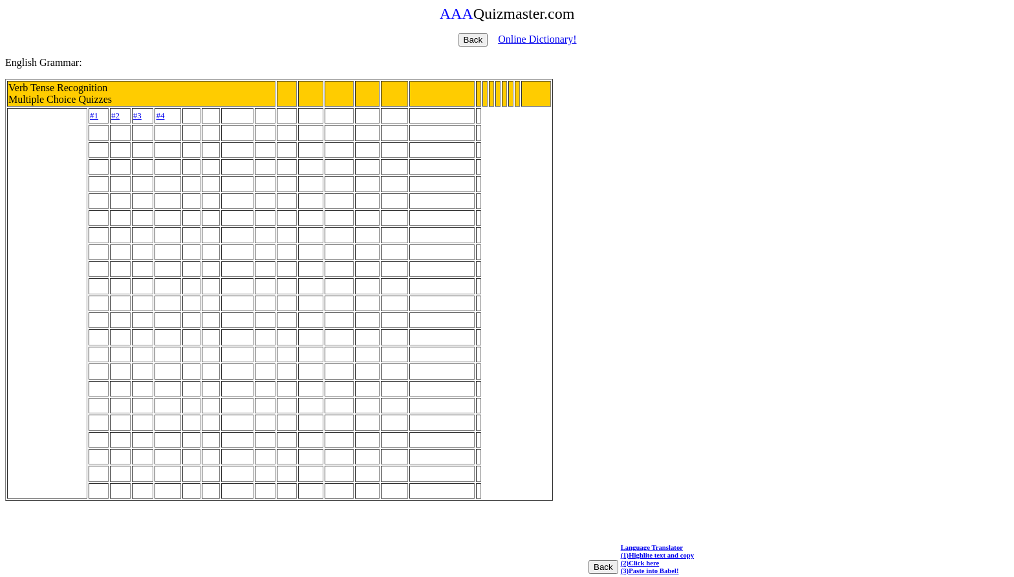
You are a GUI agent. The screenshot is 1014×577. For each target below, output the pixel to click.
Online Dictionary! (537, 39)
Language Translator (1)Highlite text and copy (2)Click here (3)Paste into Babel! (657, 558)
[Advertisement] (47, 303)
